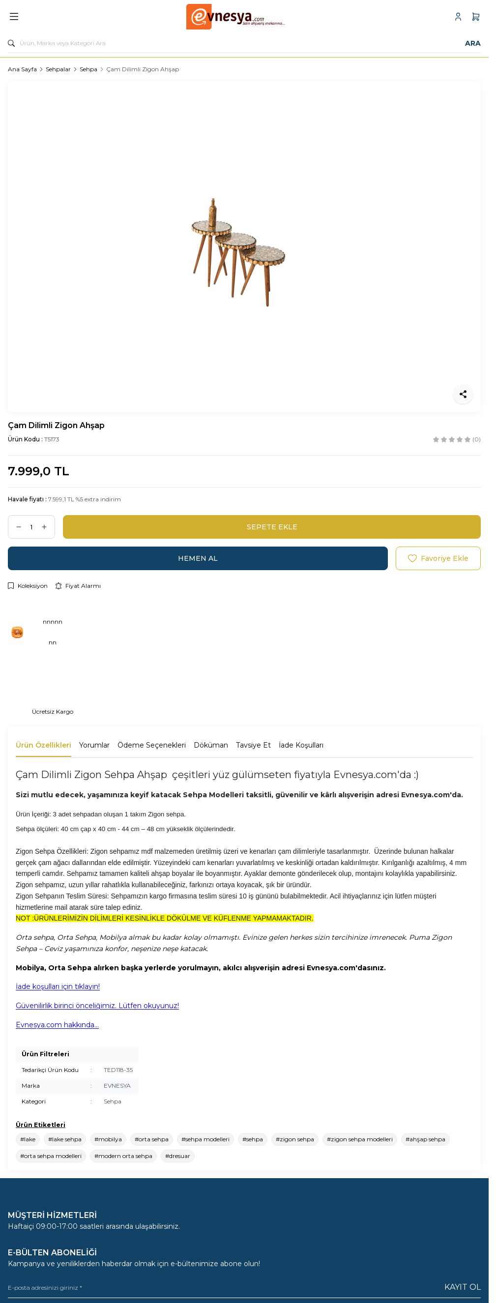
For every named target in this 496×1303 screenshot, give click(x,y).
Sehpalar (58, 69)
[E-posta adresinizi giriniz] (244, 1287)
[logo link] (236, 16)
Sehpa (88, 69)
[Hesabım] (458, 17)
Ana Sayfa (22, 69)
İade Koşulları (301, 745)
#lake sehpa (65, 1139)
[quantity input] (31, 527)
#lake (27, 1139)
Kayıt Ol (462, 1287)
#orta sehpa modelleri (51, 1155)
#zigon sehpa (295, 1139)
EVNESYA (117, 1085)
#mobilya (108, 1139)
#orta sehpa (152, 1139)
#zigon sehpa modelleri (360, 1139)
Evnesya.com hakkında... (57, 1024)
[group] (244, 246)
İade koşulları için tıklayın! (58, 986)
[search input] (244, 43)
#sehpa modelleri (205, 1139)
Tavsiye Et (253, 745)
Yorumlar (94, 745)
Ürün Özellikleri (43, 745)
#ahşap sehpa (425, 1139)
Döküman (211, 745)
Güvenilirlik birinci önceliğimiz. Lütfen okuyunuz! (97, 1005)
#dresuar (177, 1155)
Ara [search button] (473, 43)
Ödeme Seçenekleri (151, 745)
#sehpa (252, 1139)
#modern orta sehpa (123, 1155)
